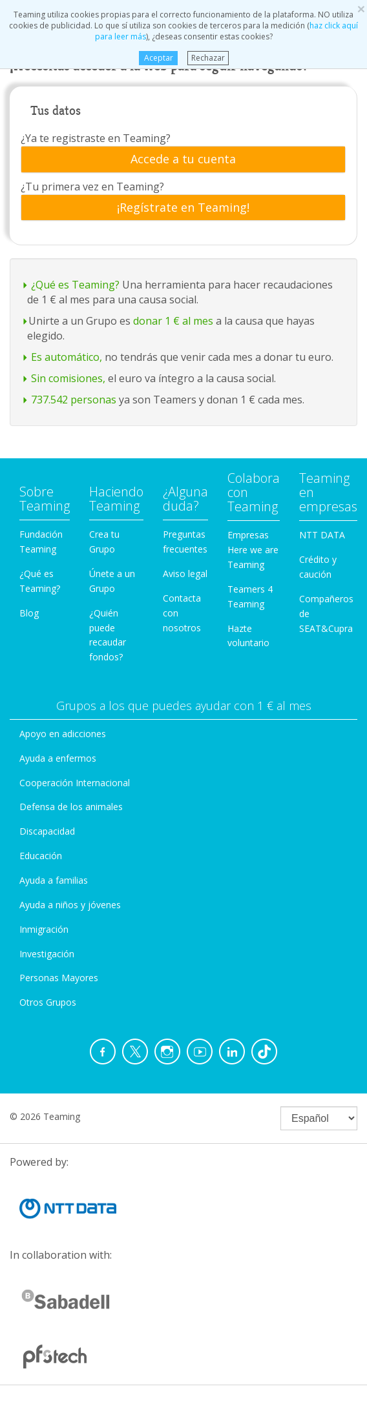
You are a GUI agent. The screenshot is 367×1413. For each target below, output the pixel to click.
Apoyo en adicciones (62, 733)
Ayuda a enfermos (57, 758)
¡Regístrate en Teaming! (183, 207)
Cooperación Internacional (74, 783)
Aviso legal (185, 573)
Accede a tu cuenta (183, 159)
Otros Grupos (47, 1002)
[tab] (183, 159)
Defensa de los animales (71, 806)
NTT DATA (322, 535)
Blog (29, 613)
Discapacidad (47, 831)
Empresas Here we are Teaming (252, 550)
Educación (40, 855)
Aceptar (158, 57)
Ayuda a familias (53, 880)
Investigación (46, 954)
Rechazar (208, 57)
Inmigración (43, 929)
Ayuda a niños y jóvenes (70, 905)
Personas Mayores (58, 977)
